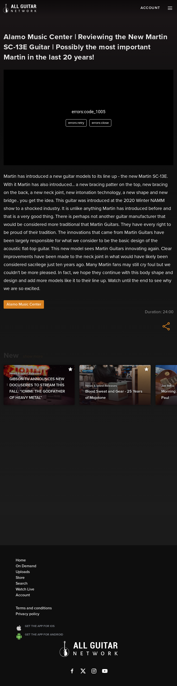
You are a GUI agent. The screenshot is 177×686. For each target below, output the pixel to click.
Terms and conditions (34, 608)
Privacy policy (27, 613)
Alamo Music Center (24, 304)
